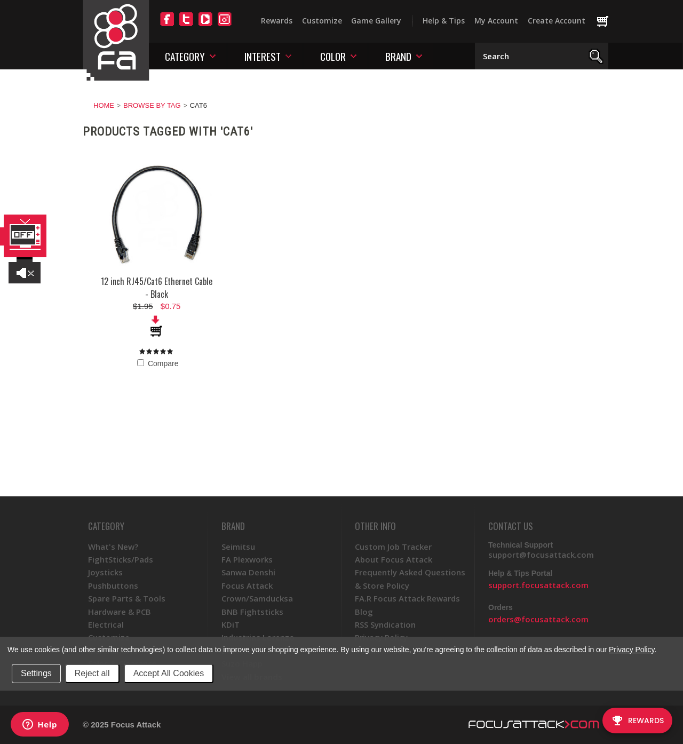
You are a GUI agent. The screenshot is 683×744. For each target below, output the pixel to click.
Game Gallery (376, 20)
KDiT (230, 624)
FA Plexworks (247, 559)
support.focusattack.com (538, 585)
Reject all (92, 673)
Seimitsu (238, 546)
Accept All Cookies (168, 673)
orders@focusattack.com (538, 619)
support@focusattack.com (541, 554)
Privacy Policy (631, 649)
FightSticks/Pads (120, 559)
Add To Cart (156, 326)
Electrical (106, 624)
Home (103, 105)
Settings (36, 673)
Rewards (276, 20)
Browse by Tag (152, 105)
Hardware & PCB (119, 611)
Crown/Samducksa (257, 598)
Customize (322, 20)
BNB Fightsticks (252, 611)
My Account (496, 20)
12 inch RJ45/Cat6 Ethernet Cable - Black (156, 287)
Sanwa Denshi (248, 572)
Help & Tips (444, 20)
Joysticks (105, 572)
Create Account (556, 20)
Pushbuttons (113, 585)
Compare (157, 363)
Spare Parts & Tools (126, 598)
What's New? (113, 546)
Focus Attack (247, 585)
